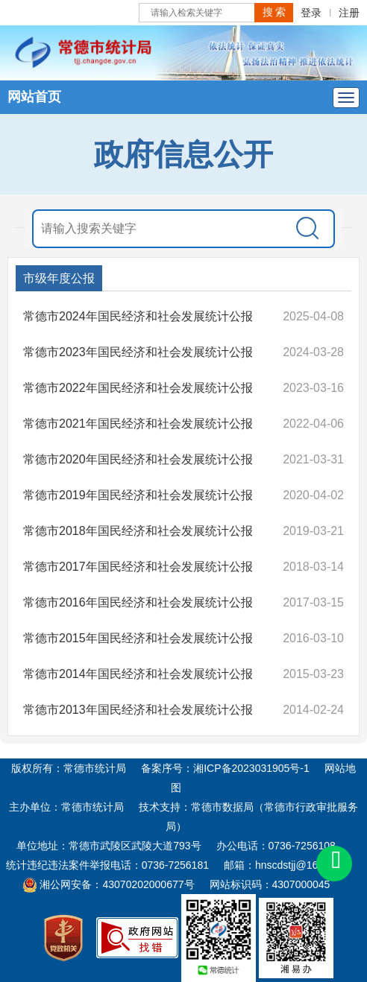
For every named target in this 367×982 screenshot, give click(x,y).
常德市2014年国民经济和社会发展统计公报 (138, 674)
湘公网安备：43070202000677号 (108, 884)
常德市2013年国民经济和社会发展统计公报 (138, 709)
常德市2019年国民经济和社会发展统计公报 (138, 495)
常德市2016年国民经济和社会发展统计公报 (138, 602)
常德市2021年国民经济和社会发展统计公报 (138, 423)
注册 (349, 13)
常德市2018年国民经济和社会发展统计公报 (138, 531)
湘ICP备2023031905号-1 (251, 768)
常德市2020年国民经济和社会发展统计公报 (138, 459)
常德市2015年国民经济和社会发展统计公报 (138, 638)
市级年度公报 (59, 278)
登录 (311, 13)
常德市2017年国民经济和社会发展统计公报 (138, 566)
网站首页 (34, 96)
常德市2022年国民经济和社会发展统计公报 (138, 387)
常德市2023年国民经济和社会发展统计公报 (138, 352)
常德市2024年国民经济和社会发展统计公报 (138, 316)
